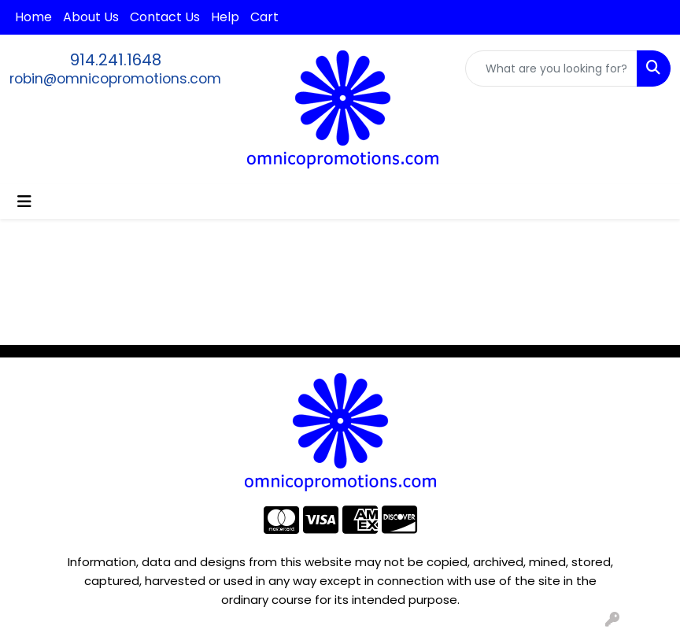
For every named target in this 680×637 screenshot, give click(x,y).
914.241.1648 (115, 60)
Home (33, 17)
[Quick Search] (551, 68)
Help (225, 17)
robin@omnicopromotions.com (115, 78)
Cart (264, 17)
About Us (91, 17)
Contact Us (165, 17)
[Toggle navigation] (24, 202)
